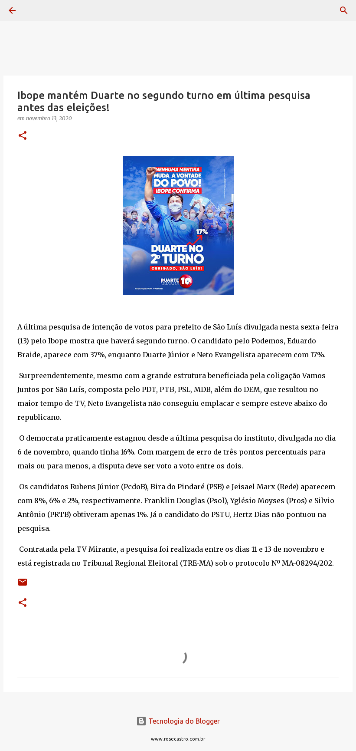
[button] (22, 136)
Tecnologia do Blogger (178, 721)
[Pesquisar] (36, 10)
